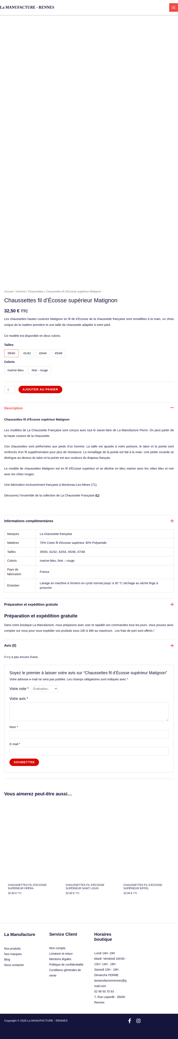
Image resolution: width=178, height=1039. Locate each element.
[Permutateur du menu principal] (173, 7)
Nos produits (12, 948)
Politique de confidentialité (66, 964)
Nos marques (13, 954)
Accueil (8, 291)
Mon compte (57, 948)
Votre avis (18, 699)
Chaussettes (36, 291)
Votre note (19, 689)
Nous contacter (14, 965)
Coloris (9, 362)
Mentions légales (60, 959)
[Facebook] (129, 1020)
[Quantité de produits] (9, 389)
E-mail (14, 744)
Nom (13, 727)
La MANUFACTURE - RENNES (27, 7)
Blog (7, 959)
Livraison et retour (61, 953)
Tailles (8, 344)
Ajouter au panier (40, 389)
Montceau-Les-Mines (76, 484)
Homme (20, 291)
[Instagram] (138, 1020)
